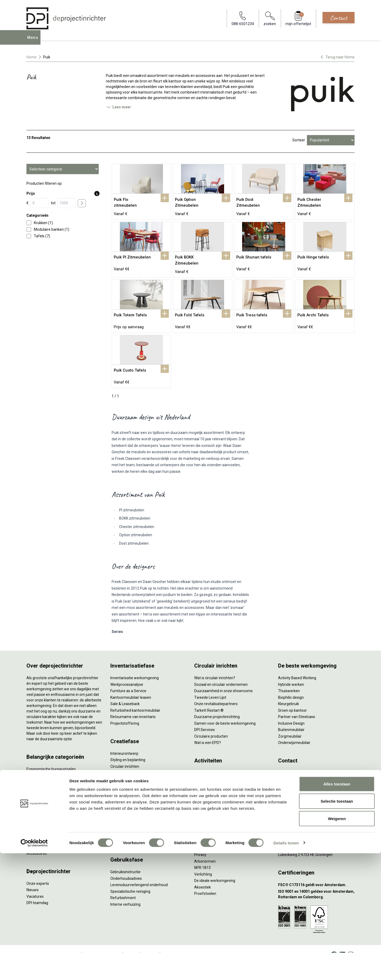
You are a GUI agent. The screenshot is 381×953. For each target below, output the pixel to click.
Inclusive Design (291, 712)
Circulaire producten (211, 725)
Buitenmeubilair (291, 719)
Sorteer (298, 140)
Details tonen (285, 942)
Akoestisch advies (125, 762)
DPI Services (120, 824)
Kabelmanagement (126, 781)
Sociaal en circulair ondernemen (221, 673)
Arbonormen (205, 850)
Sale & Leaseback (125, 693)
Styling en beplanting (127, 749)
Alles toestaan (336, 883)
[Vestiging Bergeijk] (316, 824)
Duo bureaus (37, 771)
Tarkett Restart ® (209, 699)
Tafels (31, 816)
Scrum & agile (205, 794)
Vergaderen (204, 762)
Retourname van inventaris (133, 706)
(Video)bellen (205, 788)
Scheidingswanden (42, 803)
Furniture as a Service (128, 680)
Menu (34, 41)
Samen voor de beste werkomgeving (225, 712)
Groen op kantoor (292, 699)
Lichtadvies (119, 775)
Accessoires (36, 842)
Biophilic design (291, 686)
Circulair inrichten (124, 755)
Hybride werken (291, 673)
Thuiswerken (289, 680)
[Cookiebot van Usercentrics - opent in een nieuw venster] (34, 943)
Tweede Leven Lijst (210, 686)
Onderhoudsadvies (126, 867)
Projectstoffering (40, 777)
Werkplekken (37, 829)
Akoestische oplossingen (47, 784)
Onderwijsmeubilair (294, 732)
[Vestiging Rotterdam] (316, 811)
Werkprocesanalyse (126, 673)
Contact (338, 18)
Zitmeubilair (36, 790)
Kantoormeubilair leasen (130, 686)
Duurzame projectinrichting (217, 706)
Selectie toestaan (337, 901)
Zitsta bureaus (38, 764)
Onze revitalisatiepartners (216, 693)
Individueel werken (209, 768)
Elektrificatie (36, 836)
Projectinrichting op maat (215, 801)
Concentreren (205, 775)
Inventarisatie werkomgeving (134, 667)
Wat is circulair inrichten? (214, 667)
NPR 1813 (202, 857)
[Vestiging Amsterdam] (316, 798)
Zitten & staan (206, 837)
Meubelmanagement (128, 831)
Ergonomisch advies (127, 768)
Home (31, 57)
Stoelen (32, 810)
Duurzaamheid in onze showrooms (223, 680)
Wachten (201, 781)
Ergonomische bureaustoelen (51, 758)
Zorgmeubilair (290, 725)
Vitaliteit (201, 831)
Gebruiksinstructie (125, 861)
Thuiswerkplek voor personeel (135, 818)
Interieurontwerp (124, 742)
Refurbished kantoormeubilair (135, 699)
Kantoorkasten (38, 797)
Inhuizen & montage (127, 811)
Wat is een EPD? (207, 732)
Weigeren (337, 918)
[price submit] (82, 203)
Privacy (200, 844)
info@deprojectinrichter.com (304, 768)
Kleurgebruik (288, 693)
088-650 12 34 (292, 762)
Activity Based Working (297, 667)
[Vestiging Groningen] (316, 837)
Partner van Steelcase (296, 706)
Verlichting (35, 823)
